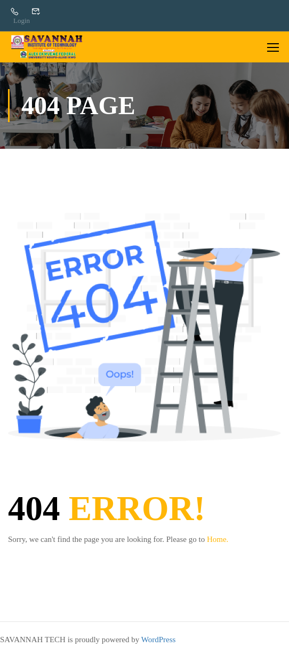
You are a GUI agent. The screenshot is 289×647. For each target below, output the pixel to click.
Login (21, 21)
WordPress (158, 639)
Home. (217, 539)
